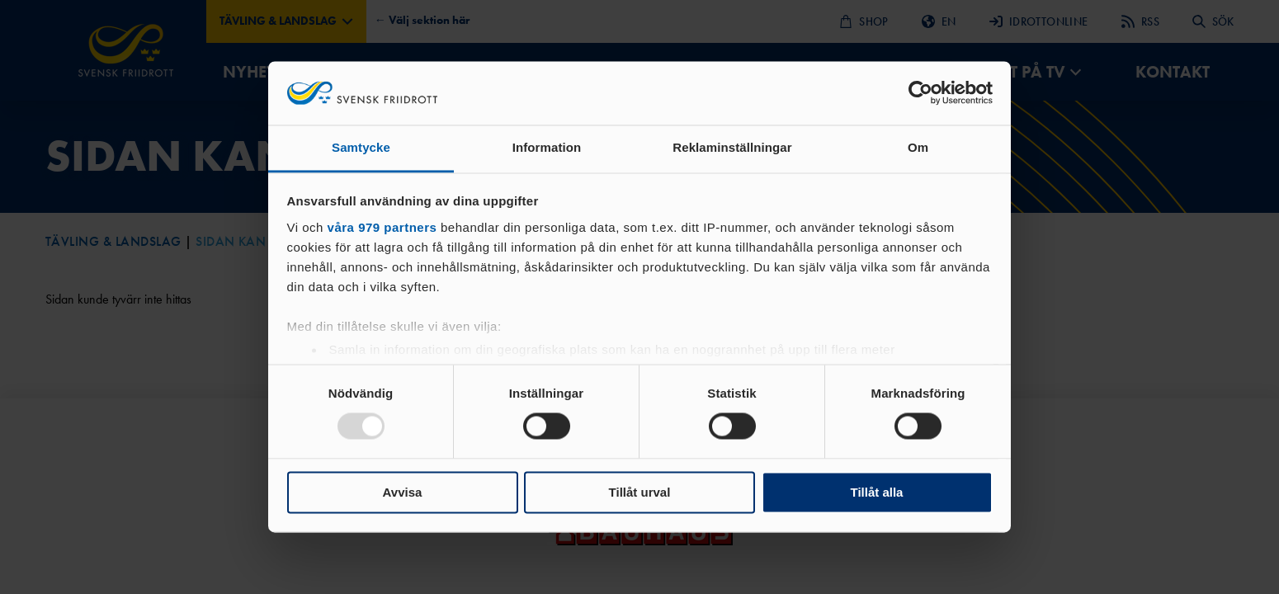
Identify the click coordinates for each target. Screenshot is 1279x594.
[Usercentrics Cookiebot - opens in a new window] (920, 93)
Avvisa (402, 492)
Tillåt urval (640, 492)
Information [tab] (547, 147)
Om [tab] (918, 147)
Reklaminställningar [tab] (732, 147)
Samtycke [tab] (361, 147)
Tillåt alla (877, 492)
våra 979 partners (382, 227)
